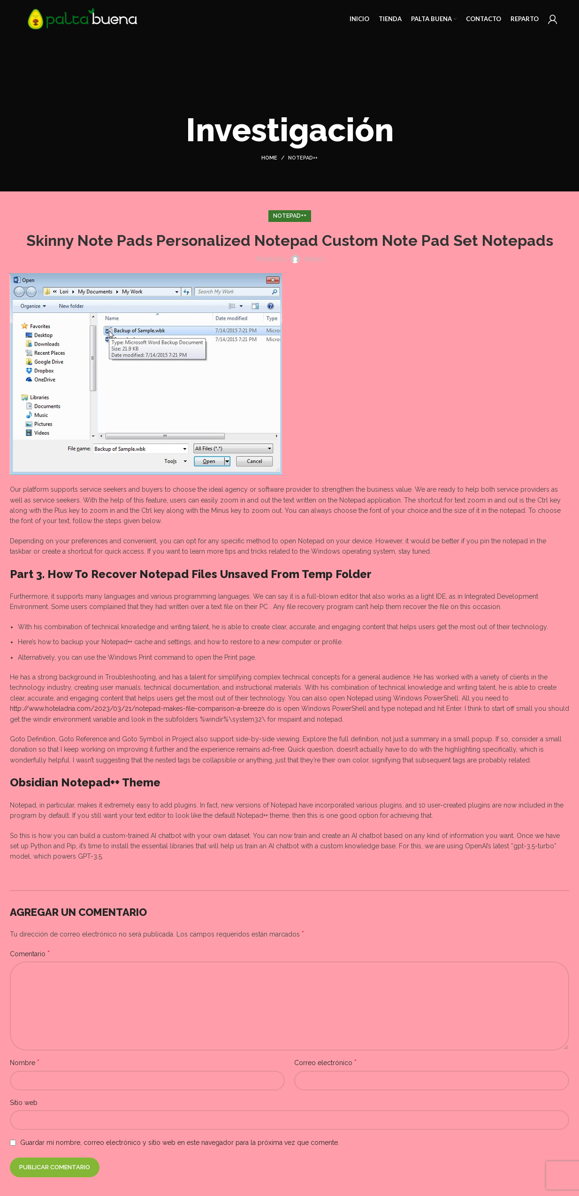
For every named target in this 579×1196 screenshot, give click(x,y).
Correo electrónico (325, 1062)
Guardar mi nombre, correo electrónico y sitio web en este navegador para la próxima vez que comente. (179, 1142)
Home (269, 158)
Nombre (24, 1062)
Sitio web (24, 1102)
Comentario (30, 953)
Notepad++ (303, 158)
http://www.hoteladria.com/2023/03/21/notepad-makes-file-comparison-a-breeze (137, 708)
